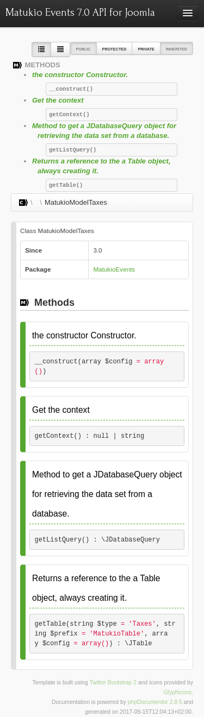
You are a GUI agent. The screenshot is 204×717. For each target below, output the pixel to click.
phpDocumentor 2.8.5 (155, 702)
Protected (114, 49)
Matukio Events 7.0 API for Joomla (80, 12)
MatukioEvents (114, 269)
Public (83, 49)
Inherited (176, 49)
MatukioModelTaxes (76, 202)
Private (146, 49)
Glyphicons (177, 692)
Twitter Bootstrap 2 (113, 682)
